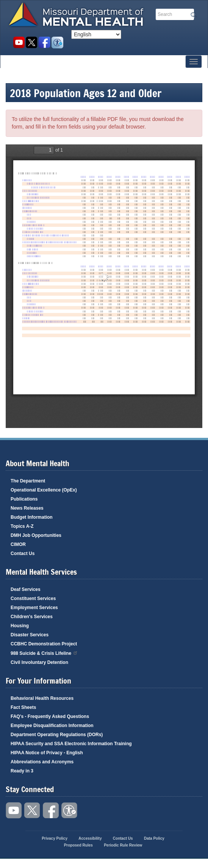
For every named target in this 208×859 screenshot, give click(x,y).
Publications (24, 499)
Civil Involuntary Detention (39, 662)
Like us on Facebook (44, 42)
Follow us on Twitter (32, 42)
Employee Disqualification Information (52, 725)
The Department (28, 481)
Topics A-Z (22, 526)
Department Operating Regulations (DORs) (57, 734)
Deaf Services (26, 589)
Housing (20, 625)
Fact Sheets (23, 707)
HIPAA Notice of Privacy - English (47, 752)
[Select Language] (96, 34)
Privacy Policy (54, 838)
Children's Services (32, 616)
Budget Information (32, 517)
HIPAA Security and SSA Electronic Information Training (71, 743)
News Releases (27, 508)
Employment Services (34, 607)
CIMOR (18, 544)
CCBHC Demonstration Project (44, 644)
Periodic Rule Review (123, 845)
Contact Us (22, 553)
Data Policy (154, 838)
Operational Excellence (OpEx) (44, 490)
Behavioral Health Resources (42, 698)
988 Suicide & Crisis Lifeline (44, 653)
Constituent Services (33, 598)
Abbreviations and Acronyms (42, 761)
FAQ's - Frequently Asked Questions (50, 716)
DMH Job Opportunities (36, 535)
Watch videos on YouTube (19, 42)
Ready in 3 (22, 771)
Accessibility (57, 42)
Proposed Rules (78, 845)
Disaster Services (29, 634)
